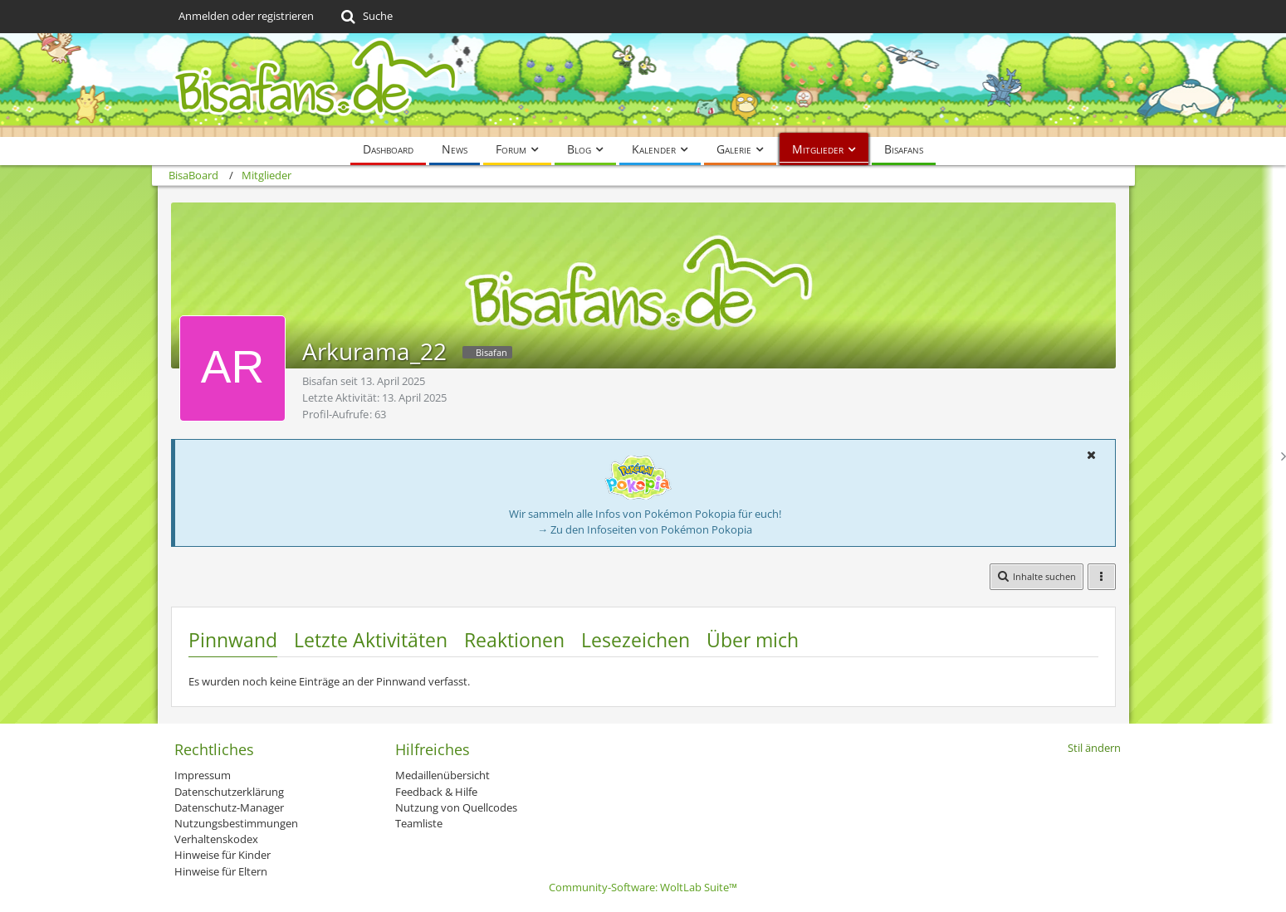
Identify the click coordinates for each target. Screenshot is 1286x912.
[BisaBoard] (643, 85)
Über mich (753, 640)
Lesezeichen (635, 640)
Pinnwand (232, 640)
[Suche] (365, 16)
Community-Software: (643, 887)
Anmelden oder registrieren (246, 15)
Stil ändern (1094, 747)
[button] (1091, 454)
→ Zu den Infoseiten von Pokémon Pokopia (644, 529)
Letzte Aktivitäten (370, 640)
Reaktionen (514, 640)
